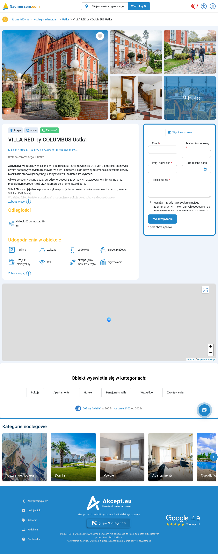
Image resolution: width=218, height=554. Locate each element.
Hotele (88, 392)
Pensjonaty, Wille (116, 392)
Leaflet (190, 359)
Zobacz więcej (16, 201)
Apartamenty (61, 392)
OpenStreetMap (206, 359)
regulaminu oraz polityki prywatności (132, 541)
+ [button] (210, 347)
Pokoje (35, 392)
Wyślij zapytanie (162, 218)
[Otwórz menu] (213, 6)
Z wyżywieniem (176, 392)
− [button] (210, 353)
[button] (214, 457)
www (31, 130)
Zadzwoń (49, 130)
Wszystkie (147, 392)
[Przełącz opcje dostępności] (204, 6)
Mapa (15, 130)
